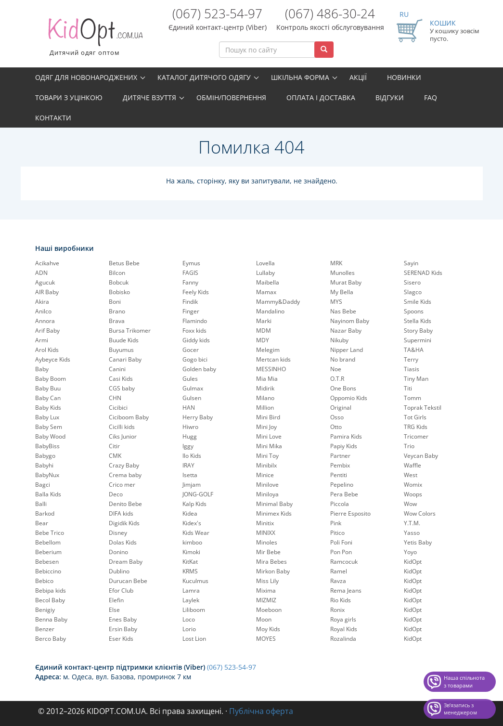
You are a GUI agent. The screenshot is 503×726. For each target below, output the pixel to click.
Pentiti (338, 475)
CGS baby (122, 388)
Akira (42, 302)
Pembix (340, 465)
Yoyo (410, 552)
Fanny (190, 282)
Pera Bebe (344, 494)
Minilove (267, 484)
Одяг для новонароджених (86, 77)
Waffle (412, 465)
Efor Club (121, 590)
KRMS (190, 571)
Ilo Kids (191, 456)
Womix (413, 484)
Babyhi (44, 465)
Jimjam (191, 484)
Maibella (267, 282)
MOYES (266, 639)
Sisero (412, 282)
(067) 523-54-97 (217, 13)
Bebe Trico (49, 533)
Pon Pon (341, 552)
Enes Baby (123, 619)
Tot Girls (415, 417)
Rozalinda (343, 639)
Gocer (190, 350)
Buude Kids (124, 340)
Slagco (413, 292)
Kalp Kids (194, 504)
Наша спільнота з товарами (464, 681)
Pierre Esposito (350, 513)
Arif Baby (47, 330)
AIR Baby (47, 292)
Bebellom (48, 542)
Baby (42, 369)
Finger (190, 311)
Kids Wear (195, 533)
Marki (263, 321)
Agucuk (45, 282)
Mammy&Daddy (278, 302)
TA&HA (414, 350)
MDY (262, 340)
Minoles (266, 542)
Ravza (338, 581)
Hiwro (190, 427)
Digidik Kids (124, 523)
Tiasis (411, 369)
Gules (190, 379)
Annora (45, 321)
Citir (114, 446)
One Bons (343, 388)
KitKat (190, 561)
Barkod (44, 513)
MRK (336, 263)
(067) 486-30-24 (330, 13)
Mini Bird (268, 417)
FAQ (430, 97)
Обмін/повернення (231, 97)
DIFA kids (121, 513)
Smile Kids (417, 302)
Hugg (189, 436)
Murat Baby (345, 282)
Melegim (268, 350)
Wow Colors (420, 513)
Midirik (265, 388)
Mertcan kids (273, 359)
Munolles (342, 273)
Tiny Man (416, 379)
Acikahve (47, 263)
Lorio (189, 629)
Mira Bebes (271, 561)
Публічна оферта (261, 711)
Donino (118, 552)
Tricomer (416, 436)
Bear (41, 523)
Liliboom (193, 610)
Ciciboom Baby (129, 417)
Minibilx (266, 465)
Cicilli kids (122, 427)
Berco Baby (50, 639)
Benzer (44, 629)
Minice (265, 475)
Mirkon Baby (273, 571)
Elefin (116, 600)
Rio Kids (340, 600)
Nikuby (339, 340)
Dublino (119, 571)
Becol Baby (50, 600)
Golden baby (199, 369)
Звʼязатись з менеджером (460, 708)
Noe (335, 369)
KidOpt (413, 561)
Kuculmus (195, 581)
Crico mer (122, 484)
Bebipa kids (50, 590)
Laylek (190, 600)
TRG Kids (415, 427)
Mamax (266, 292)
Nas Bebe (343, 311)
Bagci (42, 484)
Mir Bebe (268, 552)
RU (404, 14)
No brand (342, 359)
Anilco (43, 311)
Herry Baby (197, 417)
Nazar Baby (345, 330)
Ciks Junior (123, 436)
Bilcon (117, 273)
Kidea (189, 513)
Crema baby (125, 475)
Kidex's (191, 523)
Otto (336, 427)
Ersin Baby (123, 629)
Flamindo (194, 321)
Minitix (265, 523)
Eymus (191, 263)
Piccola (339, 504)
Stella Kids (417, 321)
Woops (413, 494)
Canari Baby (125, 359)
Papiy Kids (343, 446)
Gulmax (192, 388)
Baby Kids (48, 407)
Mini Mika (269, 446)
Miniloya (267, 494)
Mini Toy (267, 456)
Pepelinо (341, 484)
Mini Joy (266, 427)
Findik (190, 302)
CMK (115, 456)
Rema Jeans (345, 590)
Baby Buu (48, 388)
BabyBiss (47, 446)
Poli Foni (341, 542)
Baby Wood (50, 436)
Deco (116, 494)
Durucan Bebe (128, 581)
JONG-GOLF (197, 494)
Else (114, 610)
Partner (340, 456)
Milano (265, 398)
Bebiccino (48, 571)
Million (265, 407)
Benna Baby (51, 619)
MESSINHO (271, 369)
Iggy (187, 446)
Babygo (45, 456)
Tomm (412, 398)
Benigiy (45, 610)
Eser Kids (121, 639)
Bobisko (119, 292)
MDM (263, 330)
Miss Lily (267, 581)
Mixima (266, 590)
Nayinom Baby (349, 321)
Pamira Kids (346, 436)
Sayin (411, 263)
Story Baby (418, 330)
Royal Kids (343, 629)
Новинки (404, 77)
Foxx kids (194, 330)
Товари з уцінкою (69, 97)
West (410, 475)
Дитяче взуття (149, 97)
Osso (337, 417)
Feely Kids (195, 292)
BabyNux (47, 475)
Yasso (412, 533)
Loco (188, 619)
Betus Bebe (124, 263)
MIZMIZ (266, 600)
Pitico (337, 533)
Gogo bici (194, 359)
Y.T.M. (412, 523)
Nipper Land (346, 350)
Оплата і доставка (320, 97)
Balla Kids (48, 494)
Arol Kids (47, 350)
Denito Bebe (125, 504)
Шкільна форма (300, 77)
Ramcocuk (344, 561)
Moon (263, 619)
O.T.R (337, 379)
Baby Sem (48, 427)
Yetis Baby (418, 542)
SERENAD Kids (423, 273)
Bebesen (47, 561)
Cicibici (118, 407)
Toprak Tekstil (422, 407)
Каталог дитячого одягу (204, 77)
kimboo (192, 542)
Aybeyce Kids (52, 359)
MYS (336, 302)
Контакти (53, 117)
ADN (41, 273)
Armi (41, 340)
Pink (335, 523)
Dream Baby (125, 561)
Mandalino (270, 311)
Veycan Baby (421, 456)
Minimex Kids (274, 513)
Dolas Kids (123, 542)
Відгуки (389, 97)
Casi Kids (121, 379)
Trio (409, 446)
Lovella (265, 263)
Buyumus (121, 350)
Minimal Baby (274, 504)
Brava (117, 321)
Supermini (417, 340)
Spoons (414, 311)
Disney (118, 533)
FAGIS (190, 273)
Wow (410, 504)
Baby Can (48, 398)
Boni (115, 302)
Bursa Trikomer (130, 330)
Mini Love (269, 436)
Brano (117, 311)
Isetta (189, 475)
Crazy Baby (124, 465)
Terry (411, 359)
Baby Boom (50, 379)
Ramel (338, 571)
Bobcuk (119, 282)
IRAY (188, 465)
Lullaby (265, 273)
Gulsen (191, 398)
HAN (188, 407)
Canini (117, 369)
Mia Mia (267, 379)
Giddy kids (196, 340)
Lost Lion (194, 639)
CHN (115, 398)
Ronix (337, 610)
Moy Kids (268, 629)
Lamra (191, 590)
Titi (408, 388)
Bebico (44, 581)
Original (340, 407)
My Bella (341, 292)
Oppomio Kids (348, 398)
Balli (41, 504)
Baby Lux (47, 417)
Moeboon (269, 610)
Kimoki (191, 552)
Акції (358, 77)
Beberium (48, 552)
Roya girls (343, 619)
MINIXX (265, 533)
